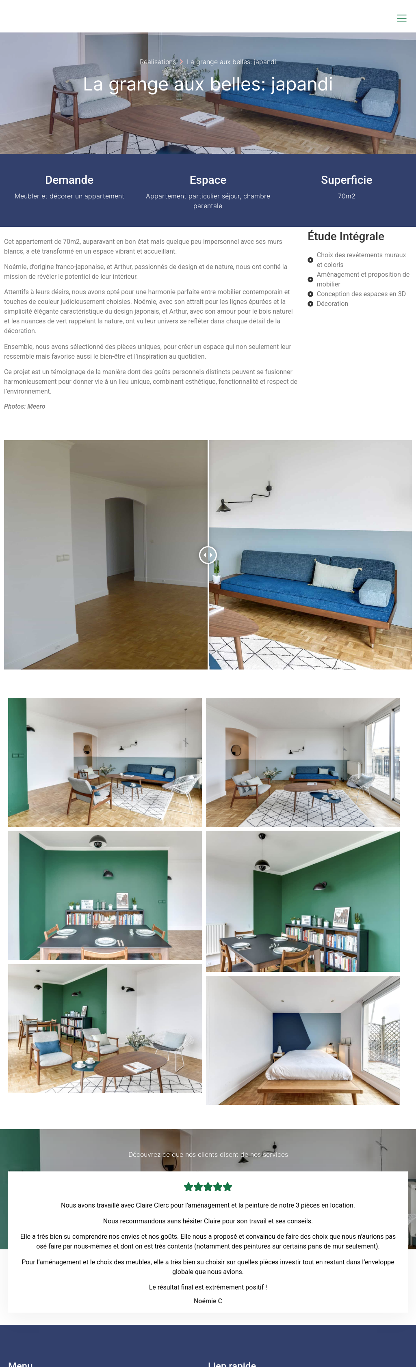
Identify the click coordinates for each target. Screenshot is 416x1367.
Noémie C (208, 1186)
